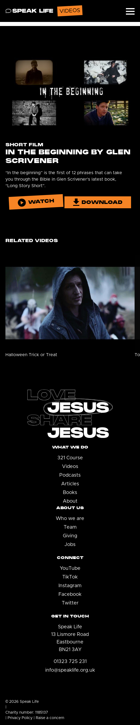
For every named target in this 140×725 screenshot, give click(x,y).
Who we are (70, 518)
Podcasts (70, 475)
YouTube (70, 568)
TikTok (70, 577)
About (70, 501)
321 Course (70, 458)
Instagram (70, 585)
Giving (70, 536)
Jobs (70, 544)
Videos (70, 466)
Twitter (70, 603)
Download (97, 202)
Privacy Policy (20, 718)
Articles (70, 484)
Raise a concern (50, 718)
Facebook (70, 594)
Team (70, 527)
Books (70, 492)
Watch (36, 202)
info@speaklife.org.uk (70, 670)
